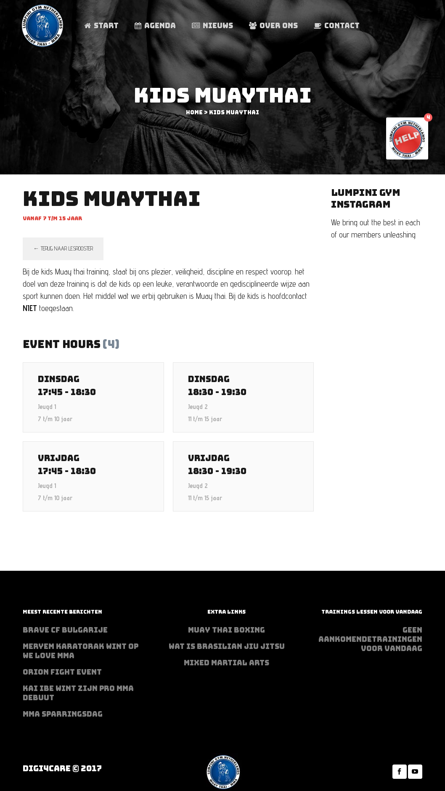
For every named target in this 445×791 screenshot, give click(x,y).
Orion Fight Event (62, 672)
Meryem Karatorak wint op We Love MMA (80, 651)
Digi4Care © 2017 (62, 768)
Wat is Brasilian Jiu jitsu (227, 646)
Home (194, 112)
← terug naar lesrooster (63, 248)
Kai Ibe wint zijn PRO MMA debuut (78, 693)
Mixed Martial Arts (226, 662)
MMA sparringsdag (63, 714)
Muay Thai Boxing (226, 630)
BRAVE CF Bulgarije (65, 630)
